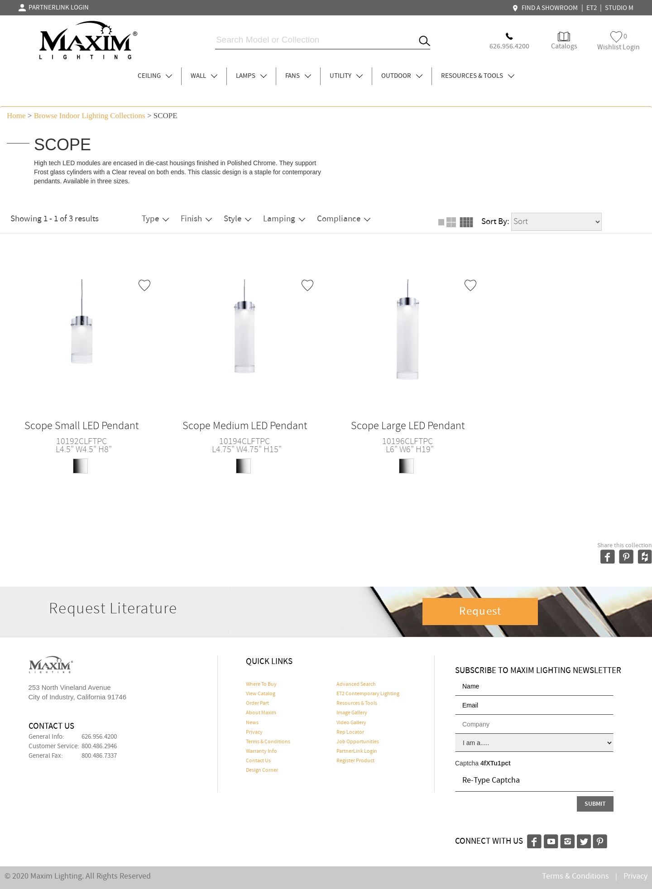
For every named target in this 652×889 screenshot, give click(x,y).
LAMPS (251, 76)
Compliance (343, 219)
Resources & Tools (356, 703)
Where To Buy (261, 684)
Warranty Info (261, 751)
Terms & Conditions (268, 742)
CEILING (155, 76)
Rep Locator (350, 732)
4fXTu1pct (495, 763)
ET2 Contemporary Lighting (367, 694)
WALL (204, 76)
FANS (298, 76)
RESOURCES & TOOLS (477, 76)
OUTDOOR (401, 76)
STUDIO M (619, 8)
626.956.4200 (99, 736)
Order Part (257, 703)
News (252, 722)
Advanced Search (356, 684)
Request (480, 611)
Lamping (284, 219)
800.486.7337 (99, 755)
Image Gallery (351, 713)
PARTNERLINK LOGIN (54, 7)
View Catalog (260, 694)
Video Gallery (351, 722)
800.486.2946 (99, 746)
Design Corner (262, 770)
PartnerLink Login (356, 751)
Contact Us (258, 761)
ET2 (591, 8)
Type (155, 219)
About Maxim (261, 713)
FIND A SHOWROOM (546, 8)
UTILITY (346, 76)
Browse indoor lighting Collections (89, 115)
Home (16, 115)
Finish (196, 219)
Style (237, 219)
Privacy (254, 732)
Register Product (355, 761)
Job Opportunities (357, 742)
